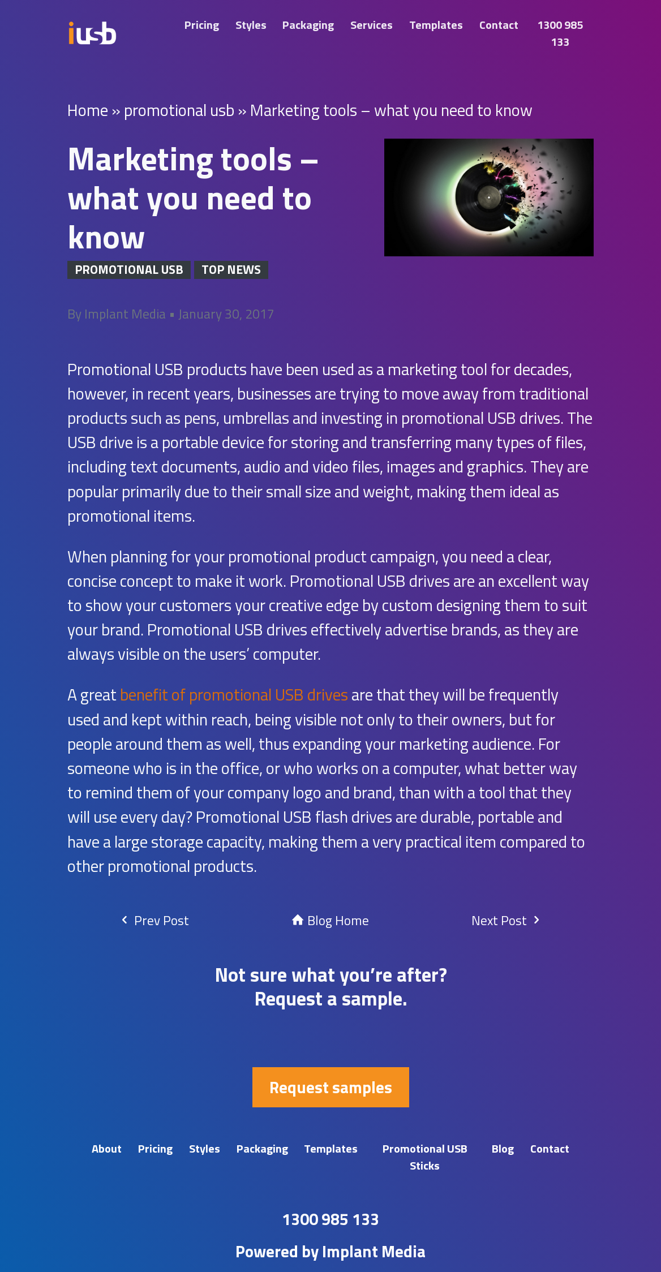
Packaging (308, 24)
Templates (436, 24)
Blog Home (330, 920)
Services (371, 24)
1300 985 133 (560, 33)
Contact (498, 24)
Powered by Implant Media (330, 1251)
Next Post (507, 920)
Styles (251, 24)
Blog (503, 1148)
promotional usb (179, 109)
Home (87, 109)
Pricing (201, 24)
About (107, 1148)
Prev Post (153, 920)
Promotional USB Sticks (425, 1157)
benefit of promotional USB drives (234, 694)
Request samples (330, 1087)
